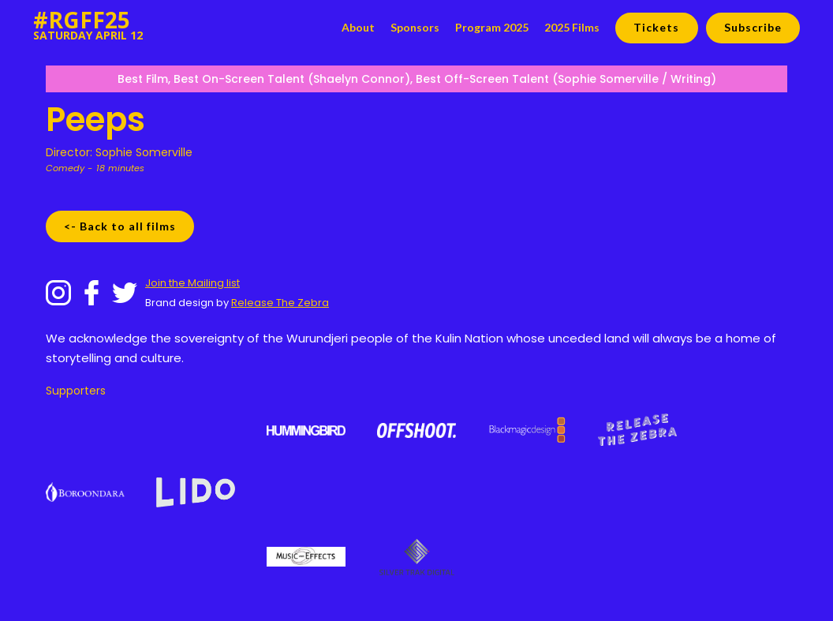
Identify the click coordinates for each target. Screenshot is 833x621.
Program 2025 (492, 27)
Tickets (656, 27)
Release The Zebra (280, 302)
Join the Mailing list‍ (192, 282)
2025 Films (572, 27)
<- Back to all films (120, 226)
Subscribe (753, 27)
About (358, 27)
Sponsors (414, 27)
